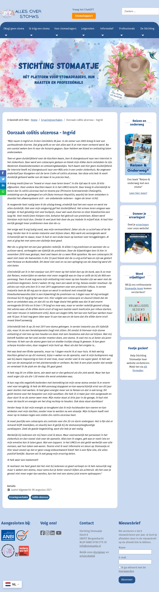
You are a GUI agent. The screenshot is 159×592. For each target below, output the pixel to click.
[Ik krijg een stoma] (31, 35)
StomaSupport (84, 15)
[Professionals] (121, 35)
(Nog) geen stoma (14, 28)
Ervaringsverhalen (18, 497)
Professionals (127, 28)
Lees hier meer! (138, 193)
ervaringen (142, 224)
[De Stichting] (142, 35)
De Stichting (147, 28)
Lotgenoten (87, 28)
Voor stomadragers (65, 28)
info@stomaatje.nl (90, 546)
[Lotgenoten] (83, 35)
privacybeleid (87, 555)
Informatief (106, 28)
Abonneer (127, 579)
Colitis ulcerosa (40, 497)
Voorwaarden (126, 571)
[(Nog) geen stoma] (5, 35)
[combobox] (140, 11)
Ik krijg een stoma (39, 28)
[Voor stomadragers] (56, 35)
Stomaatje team (134, 288)
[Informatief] (102, 35)
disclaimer (99, 552)
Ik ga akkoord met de (132, 569)
